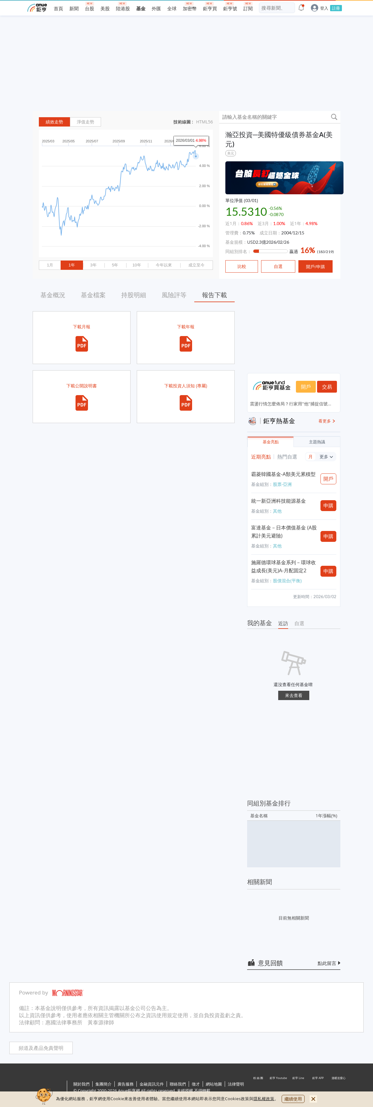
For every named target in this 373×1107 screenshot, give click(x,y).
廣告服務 (125, 1084)
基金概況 (52, 295)
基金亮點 (271, 442)
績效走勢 (54, 121)
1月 (50, 265)
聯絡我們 (178, 1084)
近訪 (283, 623)
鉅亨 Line (298, 1088)
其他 (277, 511)
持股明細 (133, 295)
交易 (327, 386)
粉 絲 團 (258, 1088)
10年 (136, 265)
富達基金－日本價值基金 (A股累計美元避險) (284, 531)
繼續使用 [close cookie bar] (293, 1099)
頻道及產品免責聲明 (41, 1048)
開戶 (306, 386)
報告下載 (214, 295)
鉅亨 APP (318, 1088)
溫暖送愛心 (338, 1088)
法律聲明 (236, 1084)
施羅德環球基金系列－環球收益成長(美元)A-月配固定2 (283, 566)
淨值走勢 (85, 121)
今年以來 (164, 265)
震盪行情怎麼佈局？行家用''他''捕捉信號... (290, 404)
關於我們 (81, 1084)
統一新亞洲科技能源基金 (278, 500)
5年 (115, 265)
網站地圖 (214, 1084)
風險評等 (174, 295)
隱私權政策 (263, 1098)
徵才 (196, 1084)
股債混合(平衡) (287, 580)
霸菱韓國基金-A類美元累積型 (283, 474)
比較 (241, 266)
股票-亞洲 (282, 484)
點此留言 (327, 963)
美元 (230, 153)
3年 (93, 265)
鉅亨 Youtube (278, 1088)
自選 (299, 623)
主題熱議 (317, 442)
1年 (71, 265)
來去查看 (293, 695)
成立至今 (196, 265)
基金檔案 (93, 295)
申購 (329, 505)
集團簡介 (103, 1084)
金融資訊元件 (152, 1084)
